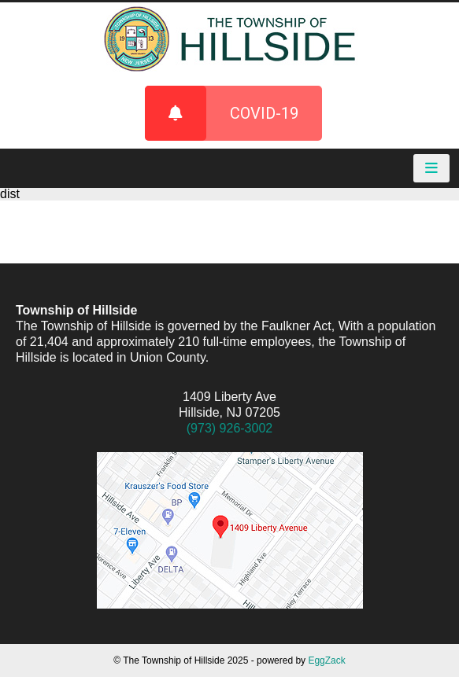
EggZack (326, 660)
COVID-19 (221, 113)
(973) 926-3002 (229, 428)
